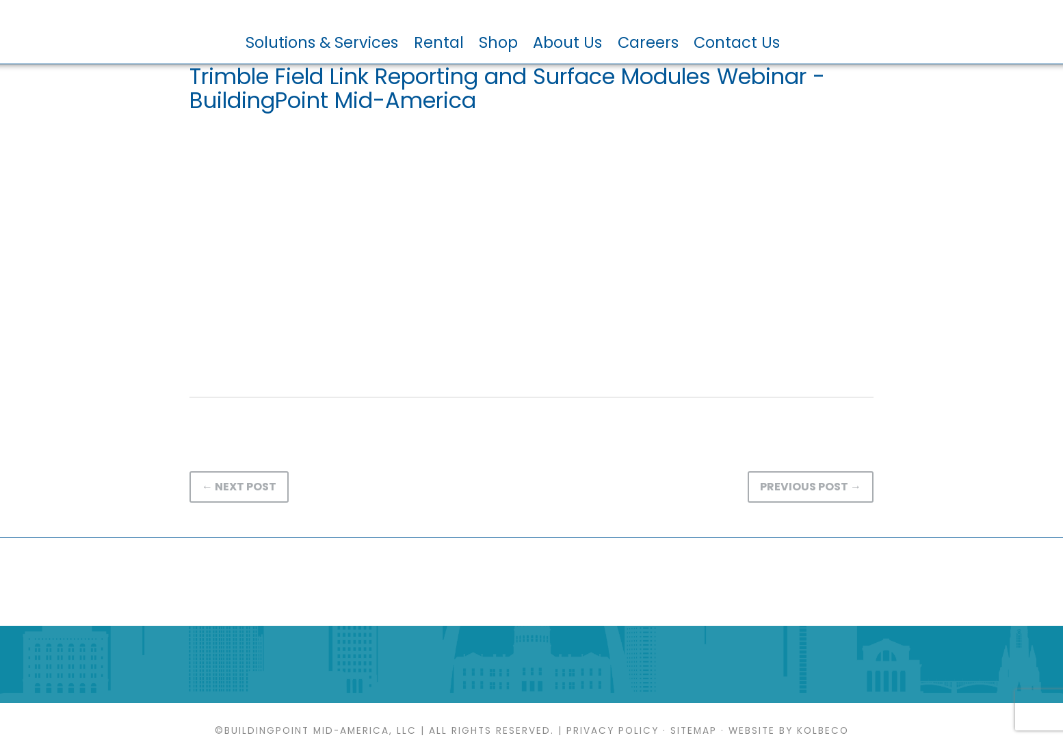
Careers (648, 42)
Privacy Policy (612, 730)
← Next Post (239, 486)
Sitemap (693, 730)
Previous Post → (810, 486)
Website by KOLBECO (789, 730)
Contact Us (737, 42)
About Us (567, 42)
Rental (439, 42)
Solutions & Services (322, 42)
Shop (498, 42)
